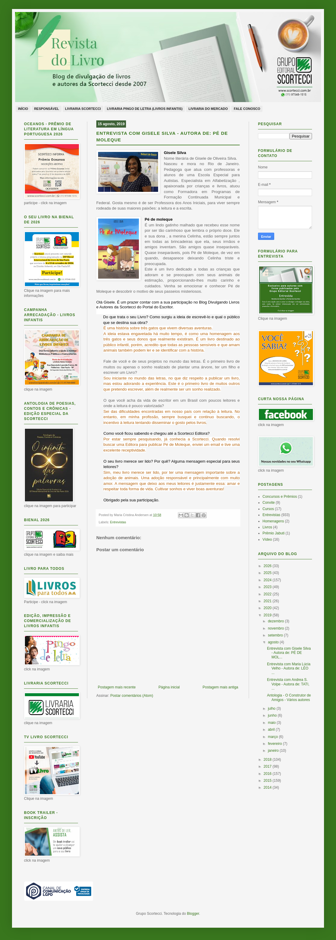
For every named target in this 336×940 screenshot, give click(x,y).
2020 (268, 608)
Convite (268, 502)
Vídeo (267, 539)
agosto (274, 642)
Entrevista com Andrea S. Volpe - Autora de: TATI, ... (288, 684)
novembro (276, 628)
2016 (268, 774)
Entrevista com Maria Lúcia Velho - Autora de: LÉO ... (288, 668)
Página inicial (169, 687)
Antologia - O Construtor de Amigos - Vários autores (289, 697)
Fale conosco (247, 108)
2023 (268, 587)
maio (272, 723)
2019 (268, 615)
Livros (267, 527)
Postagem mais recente (117, 687)
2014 (268, 787)
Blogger (193, 913)
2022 (268, 594)
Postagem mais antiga (220, 687)
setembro (276, 635)
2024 (268, 580)
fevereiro (275, 744)
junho (273, 715)
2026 (268, 566)
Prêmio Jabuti (273, 533)
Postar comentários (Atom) (131, 696)
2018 (268, 759)
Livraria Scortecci (83, 108)
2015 (268, 780)
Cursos (268, 509)
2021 (268, 601)
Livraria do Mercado (208, 108)
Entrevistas (118, 522)
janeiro (274, 750)
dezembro (276, 621)
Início (23, 108)
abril (272, 729)
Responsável (46, 108)
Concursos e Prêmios (279, 496)
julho (272, 708)
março (273, 737)
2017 (268, 766)
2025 (268, 573)
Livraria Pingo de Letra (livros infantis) (144, 108)
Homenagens (273, 521)
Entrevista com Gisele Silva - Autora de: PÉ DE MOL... (289, 652)
